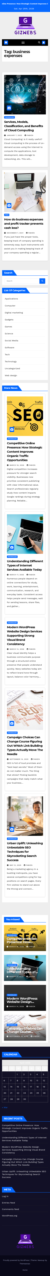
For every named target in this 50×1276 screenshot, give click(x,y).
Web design (11, 375)
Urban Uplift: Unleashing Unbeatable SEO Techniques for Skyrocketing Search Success (25, 851)
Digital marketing (14, 312)
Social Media (11, 340)
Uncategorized (12, 368)
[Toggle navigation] (23, 42)
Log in (5, 1196)
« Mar (5, 1107)
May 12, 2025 (16, 865)
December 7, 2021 (15, 233)
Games (8, 326)
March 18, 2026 (17, 465)
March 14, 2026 (17, 649)
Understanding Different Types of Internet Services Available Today (25, 565)
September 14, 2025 (19, 759)
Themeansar (25, 1264)
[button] (39, 42)
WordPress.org (9, 1215)
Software (9, 347)
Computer (10, 305)
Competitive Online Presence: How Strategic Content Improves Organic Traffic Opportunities (24, 451)
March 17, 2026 (17, 575)
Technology (9, 117)
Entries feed (8, 1202)
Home (25, 1270)
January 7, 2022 (15, 135)
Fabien (29, 135)
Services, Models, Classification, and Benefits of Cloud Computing (23, 126)
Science (9, 333)
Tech (7, 215)
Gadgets (9, 319)
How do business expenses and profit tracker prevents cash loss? (23, 224)
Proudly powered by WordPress (16, 1260)
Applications (11, 298)
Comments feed (10, 1209)
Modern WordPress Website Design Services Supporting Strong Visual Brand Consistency (24, 635)
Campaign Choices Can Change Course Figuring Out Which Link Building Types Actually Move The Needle (25, 746)
